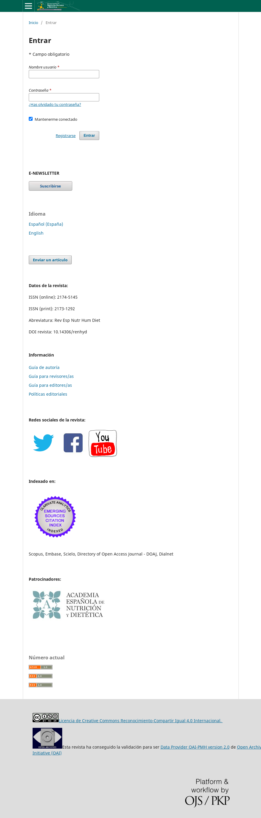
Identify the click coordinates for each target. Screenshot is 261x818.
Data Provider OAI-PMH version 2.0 (195, 747)
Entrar (89, 135)
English (36, 233)
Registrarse (66, 135)
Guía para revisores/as (51, 376)
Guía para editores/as (50, 385)
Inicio (33, 22)
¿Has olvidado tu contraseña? (55, 104)
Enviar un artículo (50, 259)
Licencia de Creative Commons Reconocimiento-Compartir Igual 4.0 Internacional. (141, 720)
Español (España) (46, 224)
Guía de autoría (44, 367)
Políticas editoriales (48, 394)
